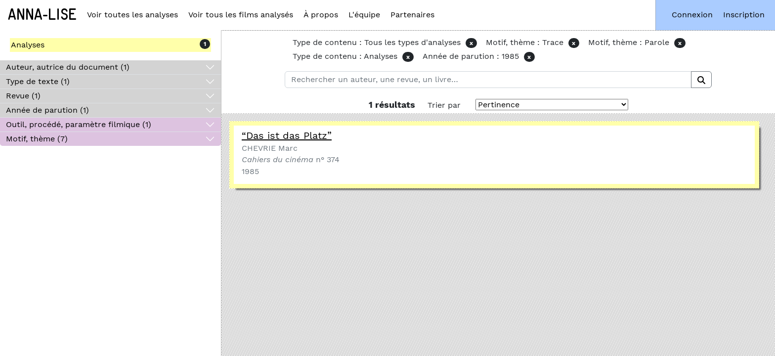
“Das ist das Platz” (287, 135)
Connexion (692, 14)
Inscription (744, 14)
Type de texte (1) (38, 81)
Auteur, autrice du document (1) (67, 67)
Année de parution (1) (47, 110)
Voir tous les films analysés (240, 14)
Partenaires (412, 14)
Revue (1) (23, 95)
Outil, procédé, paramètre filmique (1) (78, 124)
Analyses (27, 44)
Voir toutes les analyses (132, 14)
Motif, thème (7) (37, 138)
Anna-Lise (42, 15)
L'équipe (364, 14)
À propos (320, 14)
